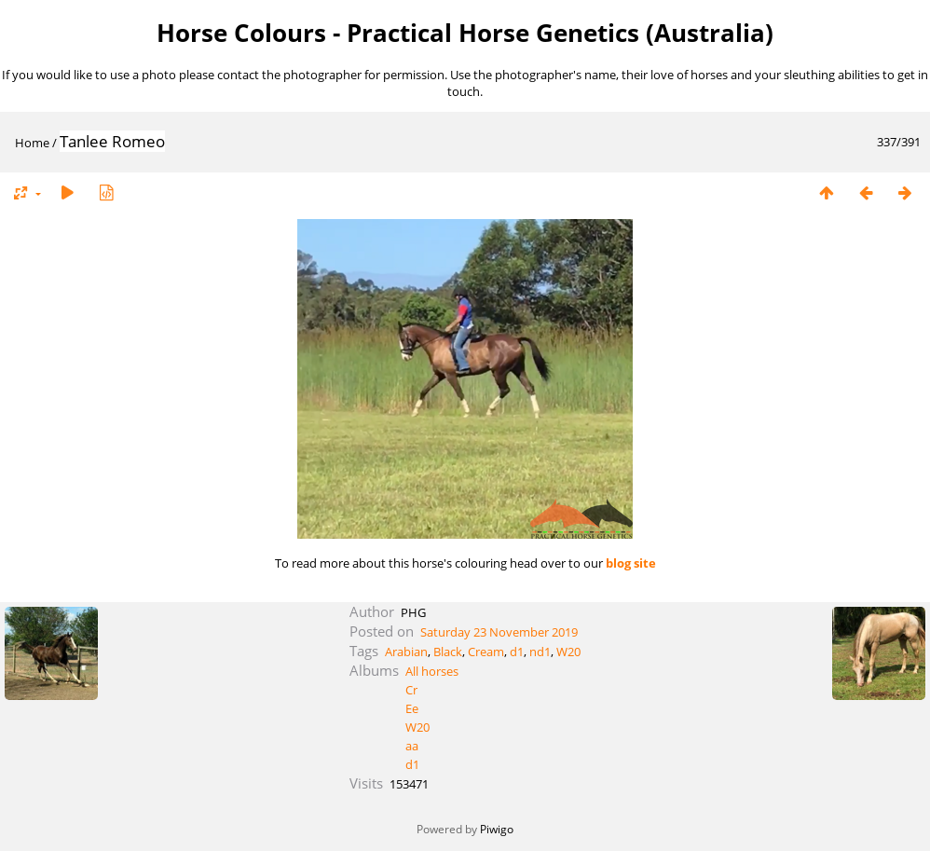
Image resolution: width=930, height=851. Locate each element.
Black (447, 651)
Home (32, 142)
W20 (568, 651)
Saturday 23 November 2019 (499, 632)
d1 (517, 651)
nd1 (540, 651)
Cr (411, 689)
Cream (486, 651)
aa (411, 745)
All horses (431, 671)
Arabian (406, 651)
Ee (411, 708)
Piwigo (496, 829)
